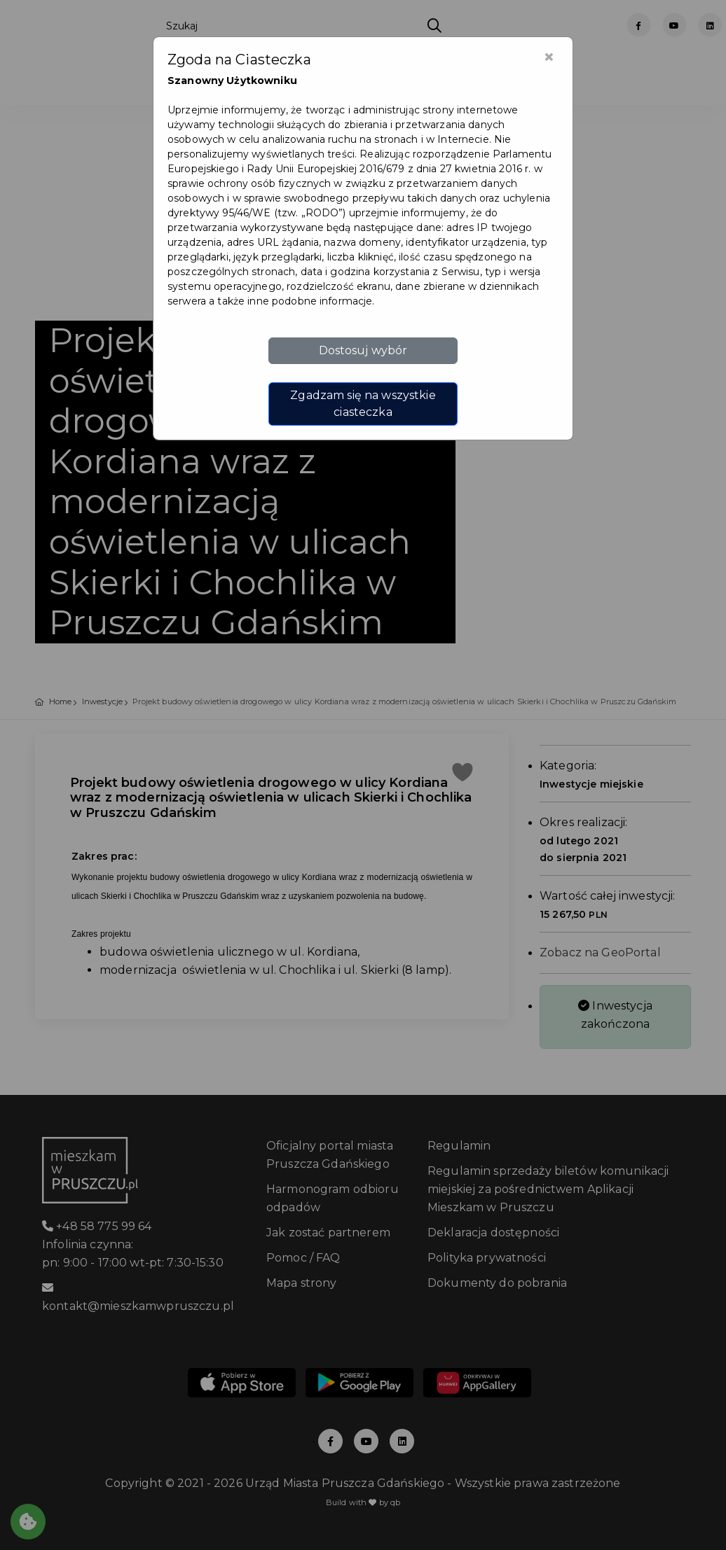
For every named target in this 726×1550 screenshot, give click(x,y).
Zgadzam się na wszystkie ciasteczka (362, 404)
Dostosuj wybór (363, 350)
